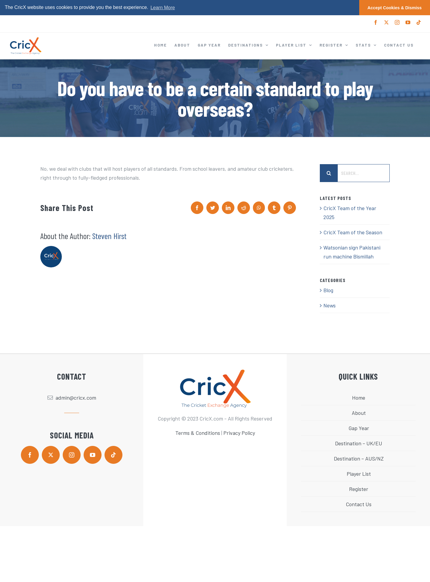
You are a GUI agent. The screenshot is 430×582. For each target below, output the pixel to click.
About (359, 412)
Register (358, 489)
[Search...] (355, 173)
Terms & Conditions (197, 432)
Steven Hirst (109, 236)
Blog (328, 290)
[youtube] (93, 455)
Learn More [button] (162, 7)
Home (358, 397)
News (329, 305)
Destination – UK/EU (358, 443)
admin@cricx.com (76, 397)
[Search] (329, 173)
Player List (359, 473)
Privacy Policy (239, 432)
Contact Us (358, 504)
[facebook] (30, 455)
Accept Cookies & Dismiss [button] (395, 7)
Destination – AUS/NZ (359, 458)
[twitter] (51, 455)
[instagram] (72, 455)
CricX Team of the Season (352, 232)
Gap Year (358, 428)
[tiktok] (113, 455)
